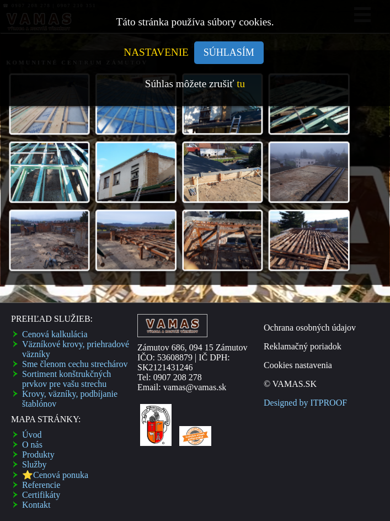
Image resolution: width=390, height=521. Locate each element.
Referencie (41, 485)
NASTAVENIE (156, 52)
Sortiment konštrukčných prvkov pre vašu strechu (66, 379)
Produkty (38, 454)
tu (241, 83)
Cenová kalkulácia (55, 334)
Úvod (32, 434)
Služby (34, 464)
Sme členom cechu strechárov (74, 364)
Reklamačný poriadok (302, 346)
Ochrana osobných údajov (310, 327)
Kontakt (36, 504)
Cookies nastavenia (298, 365)
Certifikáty (41, 494)
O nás (32, 444)
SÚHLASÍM (229, 52)
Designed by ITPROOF (305, 402)
